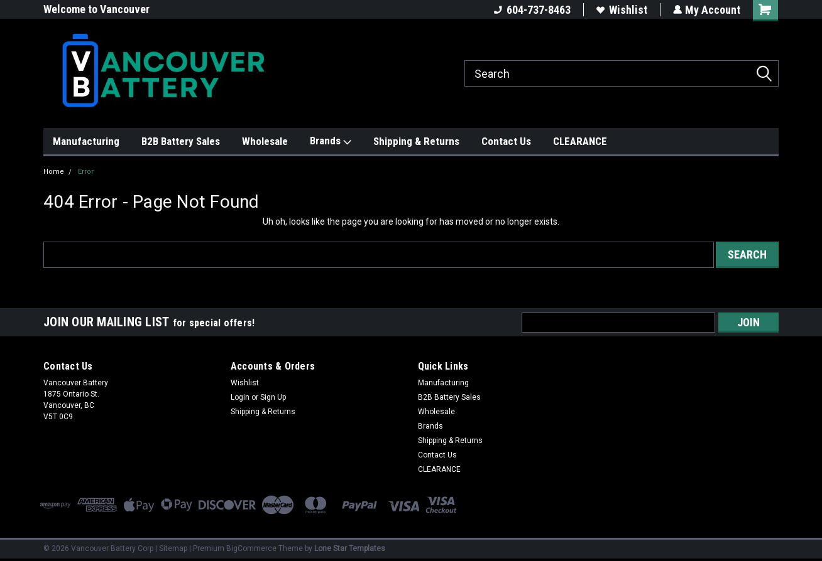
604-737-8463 (531, 9)
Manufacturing (86, 141)
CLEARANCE (580, 141)
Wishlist (621, 9)
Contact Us (506, 141)
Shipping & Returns (416, 141)
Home (53, 172)
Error (86, 172)
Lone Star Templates (349, 548)
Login (240, 397)
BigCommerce (251, 548)
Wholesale (265, 141)
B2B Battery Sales (180, 141)
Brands (330, 141)
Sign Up (273, 397)
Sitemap (173, 548)
